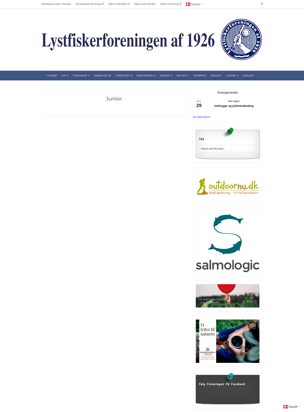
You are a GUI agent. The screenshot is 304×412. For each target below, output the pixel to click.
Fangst (166, 75)
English (248, 75)
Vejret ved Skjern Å (119, 3)
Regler (183, 75)
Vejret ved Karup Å (170, 3)
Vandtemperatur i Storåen (56, 3)
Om (65, 75)
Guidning (199, 75)
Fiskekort (124, 75)
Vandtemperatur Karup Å (89, 3)
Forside (52, 75)
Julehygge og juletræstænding (234, 105)
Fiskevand (81, 75)
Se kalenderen (201, 116)
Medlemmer (146, 75)
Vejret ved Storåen (144, 3)
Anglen (216, 75)
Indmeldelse (102, 75)
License (232, 75)
